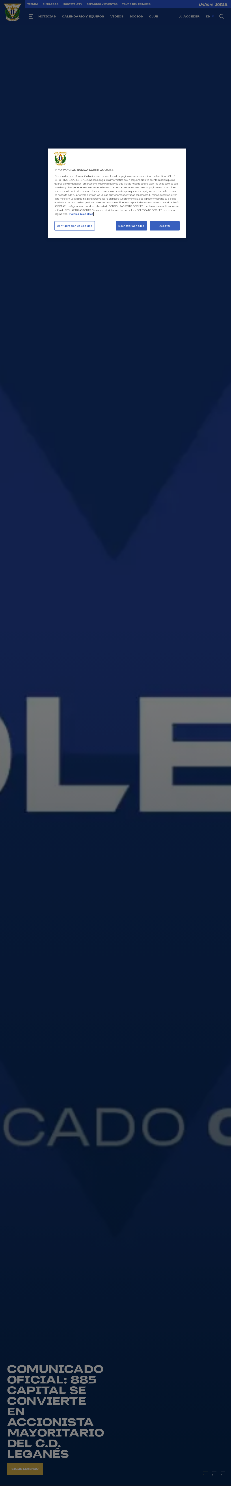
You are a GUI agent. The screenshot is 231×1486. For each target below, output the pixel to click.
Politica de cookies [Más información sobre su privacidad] (81, 213)
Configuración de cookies (75, 225)
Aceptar (164, 225)
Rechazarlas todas (131, 225)
